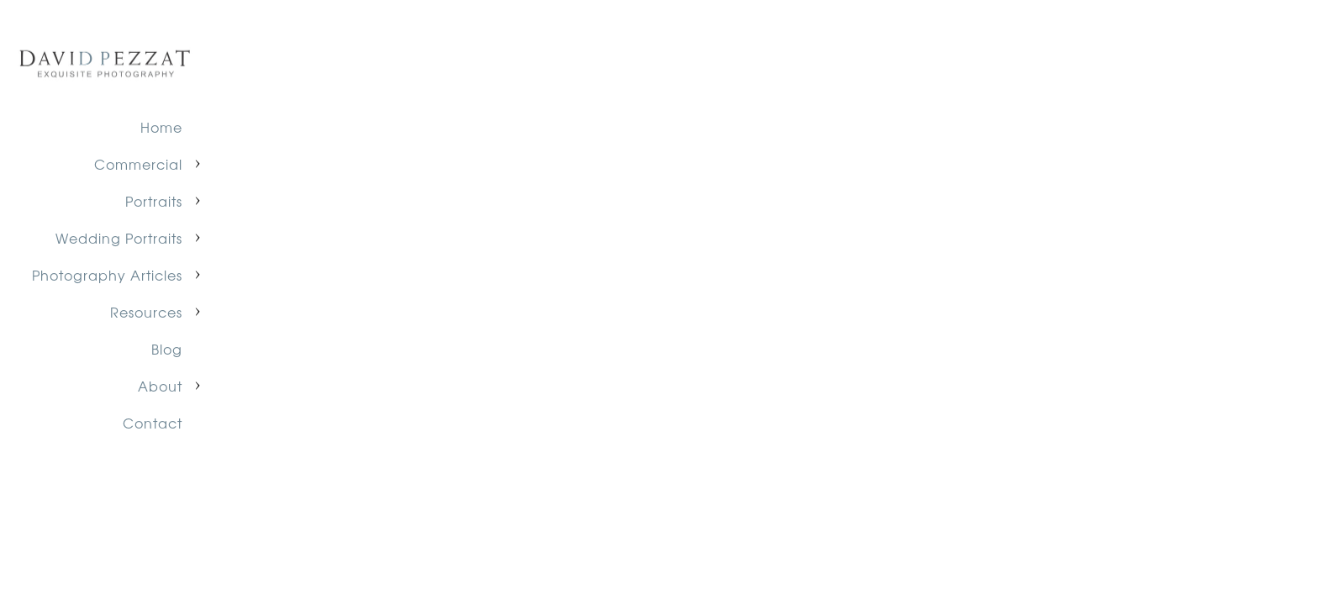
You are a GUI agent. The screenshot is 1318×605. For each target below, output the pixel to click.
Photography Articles (107, 275)
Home (161, 127)
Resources (146, 312)
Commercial (138, 164)
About (160, 386)
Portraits (153, 201)
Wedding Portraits (118, 238)
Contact (152, 423)
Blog (166, 349)
